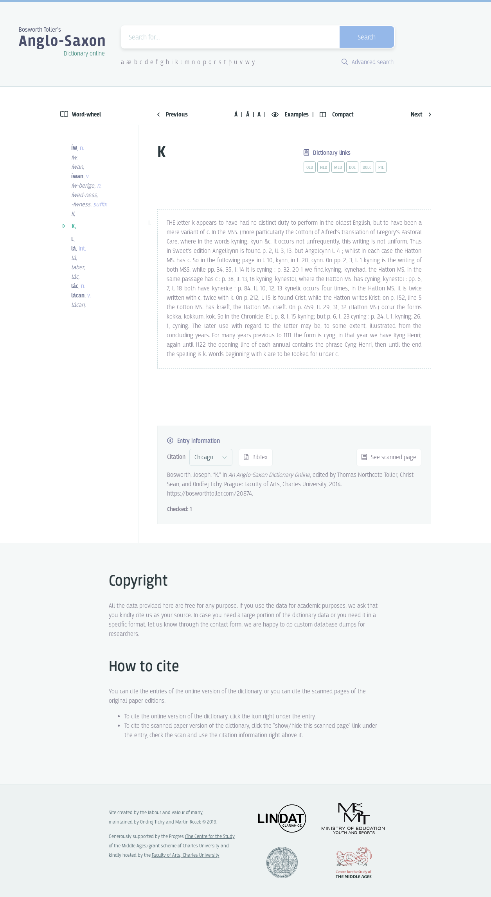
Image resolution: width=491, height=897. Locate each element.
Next (421, 115)
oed (309, 168)
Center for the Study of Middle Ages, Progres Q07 (354, 862)
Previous (172, 115)
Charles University (202, 846)
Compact (337, 115)
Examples (291, 115)
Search (367, 37)
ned (323, 168)
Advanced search (368, 62)
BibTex (256, 457)
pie (381, 168)
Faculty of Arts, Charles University (185, 855)
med (338, 168)
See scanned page (389, 457)
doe (352, 168)
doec (367, 168)
